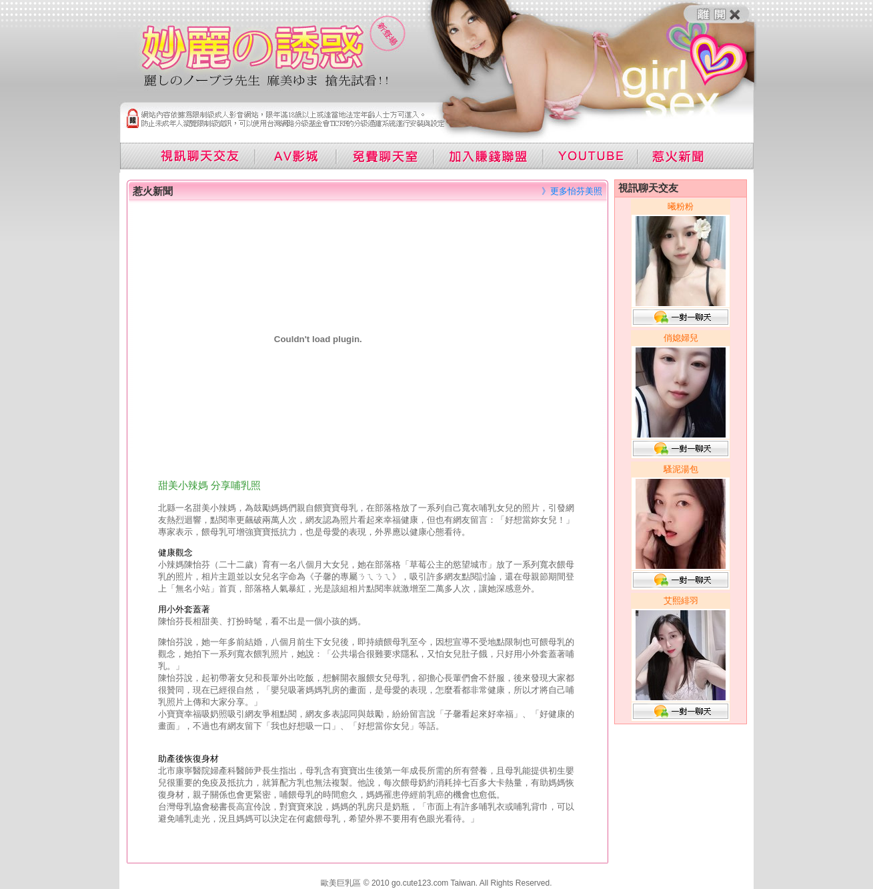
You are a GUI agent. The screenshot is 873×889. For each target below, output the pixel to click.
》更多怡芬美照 (572, 191)
